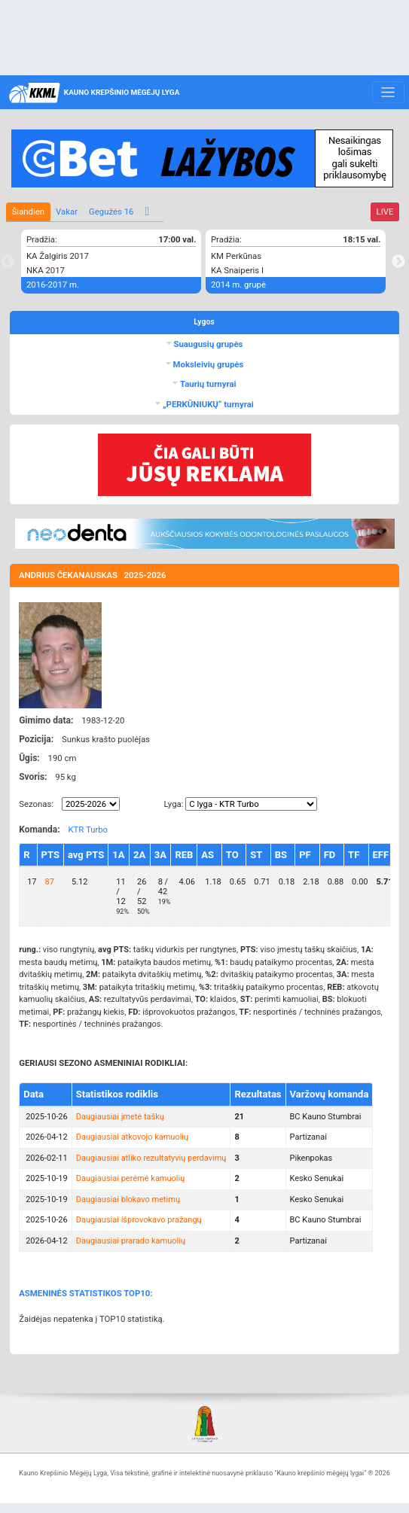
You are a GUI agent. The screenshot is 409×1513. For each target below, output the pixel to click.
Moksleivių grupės (207, 364)
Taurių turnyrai (207, 384)
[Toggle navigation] (388, 92)
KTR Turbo (88, 829)
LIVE (385, 211)
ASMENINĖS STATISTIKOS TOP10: (85, 1293)
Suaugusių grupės (207, 344)
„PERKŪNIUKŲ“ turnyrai (207, 404)
